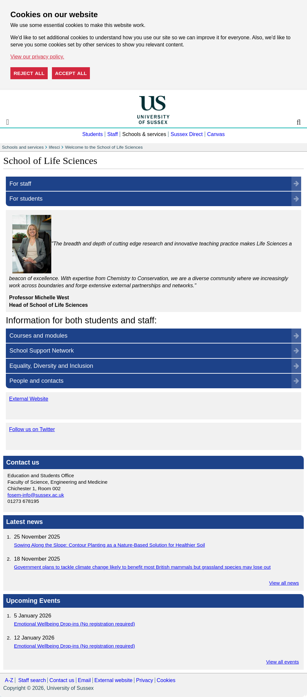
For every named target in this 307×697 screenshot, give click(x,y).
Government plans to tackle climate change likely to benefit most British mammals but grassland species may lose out (142, 567)
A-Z (9, 680)
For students (26, 198)
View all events (282, 662)
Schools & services (144, 134)
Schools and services (22, 147)
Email (84, 680)
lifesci (54, 147)
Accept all (71, 73)
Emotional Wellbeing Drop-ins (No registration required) (74, 624)
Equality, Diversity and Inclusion (51, 365)
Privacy (144, 680)
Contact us (61, 680)
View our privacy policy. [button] (37, 56)
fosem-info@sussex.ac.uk (35, 495)
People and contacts (36, 380)
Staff (112, 134)
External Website (28, 399)
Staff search (32, 680)
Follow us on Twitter (32, 429)
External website (113, 680)
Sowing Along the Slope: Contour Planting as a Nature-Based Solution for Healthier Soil (109, 545)
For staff (20, 183)
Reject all (29, 73)
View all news (284, 583)
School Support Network (41, 350)
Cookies (166, 680)
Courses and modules (38, 335)
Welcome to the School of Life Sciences (103, 147)
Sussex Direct (187, 134)
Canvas (216, 134)
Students (92, 134)
